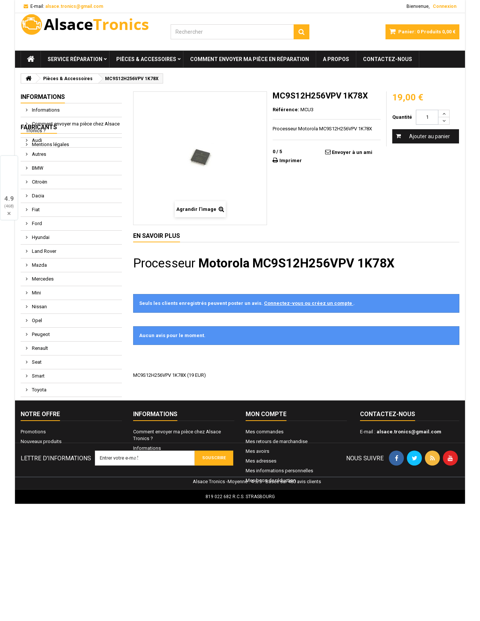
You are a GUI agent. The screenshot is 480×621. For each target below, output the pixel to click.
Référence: (286, 109)
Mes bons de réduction (271, 550)
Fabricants (39, 164)
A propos (336, 59)
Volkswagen (45, 440)
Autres (38, 191)
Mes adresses (261, 530)
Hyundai (40, 274)
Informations (43, 96)
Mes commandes (265, 501)
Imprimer (290, 160)
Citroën (39, 219)
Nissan (39, 343)
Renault (39, 385)
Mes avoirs (257, 521)
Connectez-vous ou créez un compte (308, 303)
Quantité (402, 117)
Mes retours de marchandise (277, 511)
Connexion (444, 6)
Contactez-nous (387, 59)
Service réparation (75, 59)
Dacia (37, 233)
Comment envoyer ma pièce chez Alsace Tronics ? (73, 127)
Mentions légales (50, 144)
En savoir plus (156, 235)
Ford (36, 260)
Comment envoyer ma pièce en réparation (249, 59)
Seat (36, 399)
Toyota (38, 427)
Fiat (35, 246)
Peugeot (40, 371)
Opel (36, 357)
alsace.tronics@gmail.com (408, 501)
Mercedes (42, 316)
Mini (36, 330)
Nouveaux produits (41, 511)
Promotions (33, 501)
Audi (36, 177)
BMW (37, 205)
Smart (38, 413)
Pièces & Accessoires (146, 59)
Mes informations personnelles (279, 540)
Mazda (39, 302)
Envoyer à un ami (352, 152)
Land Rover (43, 288)
